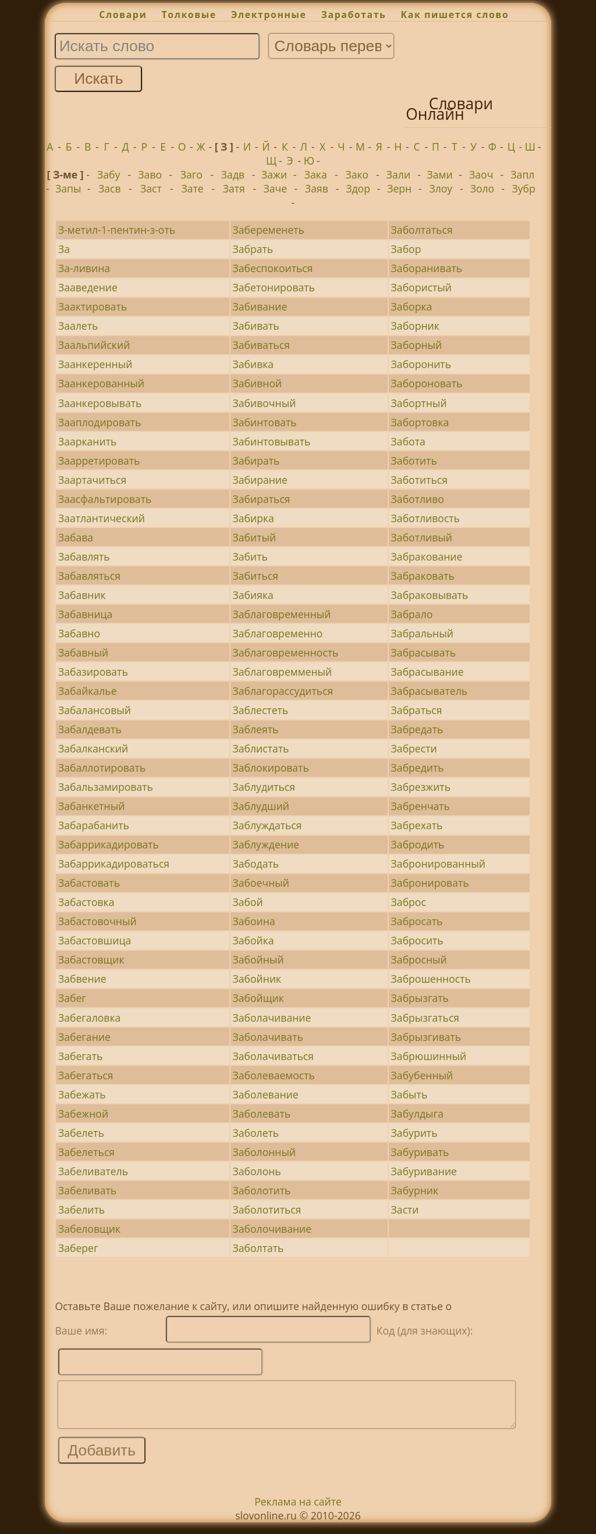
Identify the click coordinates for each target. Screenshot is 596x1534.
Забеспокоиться (273, 268)
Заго (191, 174)
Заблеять (256, 729)
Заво (150, 174)
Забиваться (261, 345)
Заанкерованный (101, 383)
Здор (358, 188)
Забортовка (420, 422)
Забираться (261, 499)
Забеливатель (93, 1171)
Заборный (416, 345)
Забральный (422, 633)
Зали (398, 174)
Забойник (257, 979)
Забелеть (81, 1133)
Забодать (256, 864)
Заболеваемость (274, 1075)
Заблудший (261, 806)
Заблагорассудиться (283, 691)
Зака (315, 174)
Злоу (440, 188)
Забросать (417, 921)
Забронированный (438, 864)
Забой (248, 902)
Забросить (417, 940)
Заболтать (258, 1248)
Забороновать (427, 383)
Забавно (79, 633)
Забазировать (93, 672)
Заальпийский (94, 345)
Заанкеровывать (99, 403)
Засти (405, 1210)
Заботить (414, 461)
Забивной (257, 383)
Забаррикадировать (108, 844)
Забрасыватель (429, 691)
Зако (357, 174)
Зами (440, 174)
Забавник (82, 595)
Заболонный (264, 1152)
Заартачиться (92, 480)
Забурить (414, 1133)
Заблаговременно (278, 633)
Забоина (254, 921)
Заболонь (257, 1171)
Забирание (260, 480)
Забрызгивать (426, 1037)
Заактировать (92, 306)
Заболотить (262, 1190)
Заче (276, 188)
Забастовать (89, 883)
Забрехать (417, 825)
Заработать (353, 14)
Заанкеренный (95, 364)
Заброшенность (431, 979)
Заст (151, 188)
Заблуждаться (267, 825)
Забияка (253, 595)
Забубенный (422, 1075)
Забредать (417, 729)
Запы (68, 188)
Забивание (260, 306)
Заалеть (78, 326)
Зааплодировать (99, 422)
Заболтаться (422, 230)
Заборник (415, 326)
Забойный (258, 959)
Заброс (408, 902)
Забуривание (424, 1171)
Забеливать (87, 1190)
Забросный (419, 959)
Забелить (81, 1210)
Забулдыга (417, 1114)
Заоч (481, 174)
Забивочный (264, 403)
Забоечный (261, 883)
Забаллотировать (102, 768)
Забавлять (84, 556)
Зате (192, 188)
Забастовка (86, 902)
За (64, 249)
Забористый (421, 287)
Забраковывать (430, 595)
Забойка (253, 940)
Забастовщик (91, 959)
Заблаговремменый (282, 672)
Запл (522, 174)
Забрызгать (420, 998)
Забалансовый (94, 710)
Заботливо (417, 499)
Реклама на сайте (298, 1510)
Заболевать (262, 1114)
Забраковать (423, 576)
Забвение (82, 979)
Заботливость (425, 518)
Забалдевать (90, 729)
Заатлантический (101, 518)
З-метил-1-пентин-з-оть (116, 230)
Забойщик (258, 998)
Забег (72, 998)
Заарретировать (99, 461)
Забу (108, 174)
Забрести (414, 748)
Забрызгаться (425, 1018)
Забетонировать (274, 287)
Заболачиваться (273, 1056)
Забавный (83, 652)
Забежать (82, 1094)
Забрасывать (423, 652)
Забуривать (420, 1152)
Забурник (414, 1190)
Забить (250, 556)
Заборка (411, 306)
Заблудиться (264, 787)
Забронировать (430, 883)
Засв (109, 188)
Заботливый (421, 537)
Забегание (84, 1037)
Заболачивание (272, 1018)
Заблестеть (261, 710)
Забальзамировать (105, 787)
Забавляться (89, 576)
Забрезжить (420, 787)
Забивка (253, 364)
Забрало (412, 614)
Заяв (316, 188)
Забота (408, 441)
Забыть (409, 1094)
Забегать (80, 1056)
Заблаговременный (282, 614)
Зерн (399, 188)
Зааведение (88, 287)
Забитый (254, 537)
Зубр (523, 188)
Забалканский (93, 748)
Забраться (416, 710)
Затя (234, 188)
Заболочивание (272, 1229)
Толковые (189, 14)
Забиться (256, 576)
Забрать (253, 249)
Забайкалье (87, 691)
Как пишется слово (455, 14)
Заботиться (419, 480)
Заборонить (421, 364)
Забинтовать (265, 422)
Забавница (85, 614)
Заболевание (266, 1094)
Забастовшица (94, 940)
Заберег (78, 1248)
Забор (406, 249)
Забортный (419, 403)
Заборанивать (426, 268)
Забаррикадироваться (113, 864)
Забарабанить (93, 825)
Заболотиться (267, 1210)
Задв (232, 174)
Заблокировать (271, 768)
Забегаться (85, 1075)
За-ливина (84, 268)
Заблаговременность (286, 652)
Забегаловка (89, 1018)
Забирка (253, 518)
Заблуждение (266, 844)
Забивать (256, 326)
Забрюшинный (429, 1056)
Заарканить (87, 441)
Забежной (83, 1114)
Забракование (427, 556)
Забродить (418, 844)
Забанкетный (91, 806)
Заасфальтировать (104, 499)
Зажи (274, 174)
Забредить (417, 768)
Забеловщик (89, 1229)
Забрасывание (427, 672)
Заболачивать (268, 1037)
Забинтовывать (272, 441)
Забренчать (420, 806)
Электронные (269, 14)
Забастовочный (97, 921)
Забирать (256, 461)
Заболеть (256, 1133)
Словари (123, 14)
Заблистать (261, 748)
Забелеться (86, 1152)
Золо (482, 188)
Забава (75, 537)
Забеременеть (268, 230)
